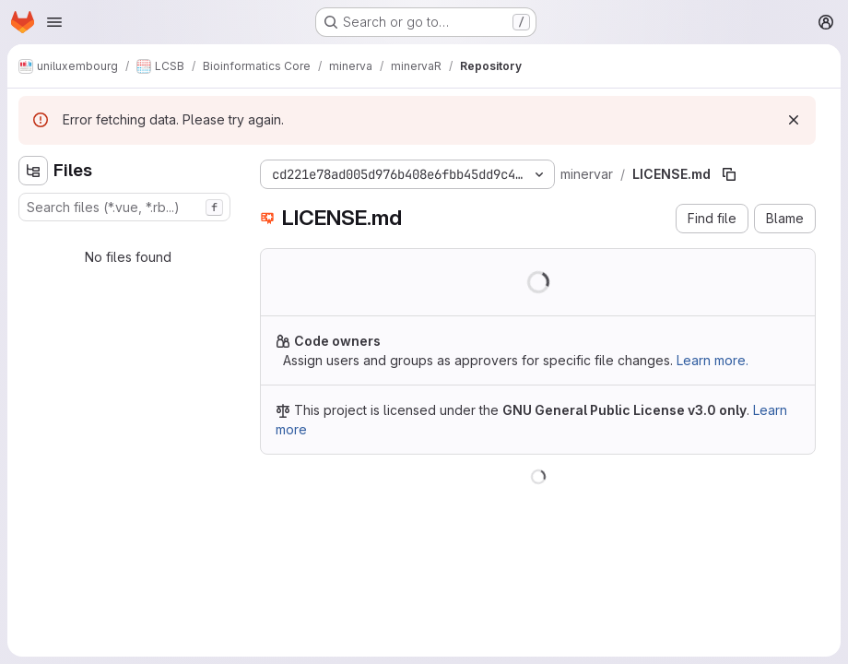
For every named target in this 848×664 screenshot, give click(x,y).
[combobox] (124, 207)
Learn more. (712, 360)
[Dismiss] (794, 120)
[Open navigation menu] (54, 22)
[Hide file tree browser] (33, 170)
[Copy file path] (729, 174)
